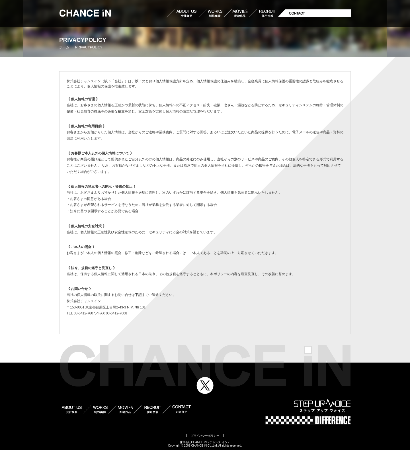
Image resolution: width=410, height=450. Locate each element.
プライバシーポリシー (205, 435)
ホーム (64, 47)
